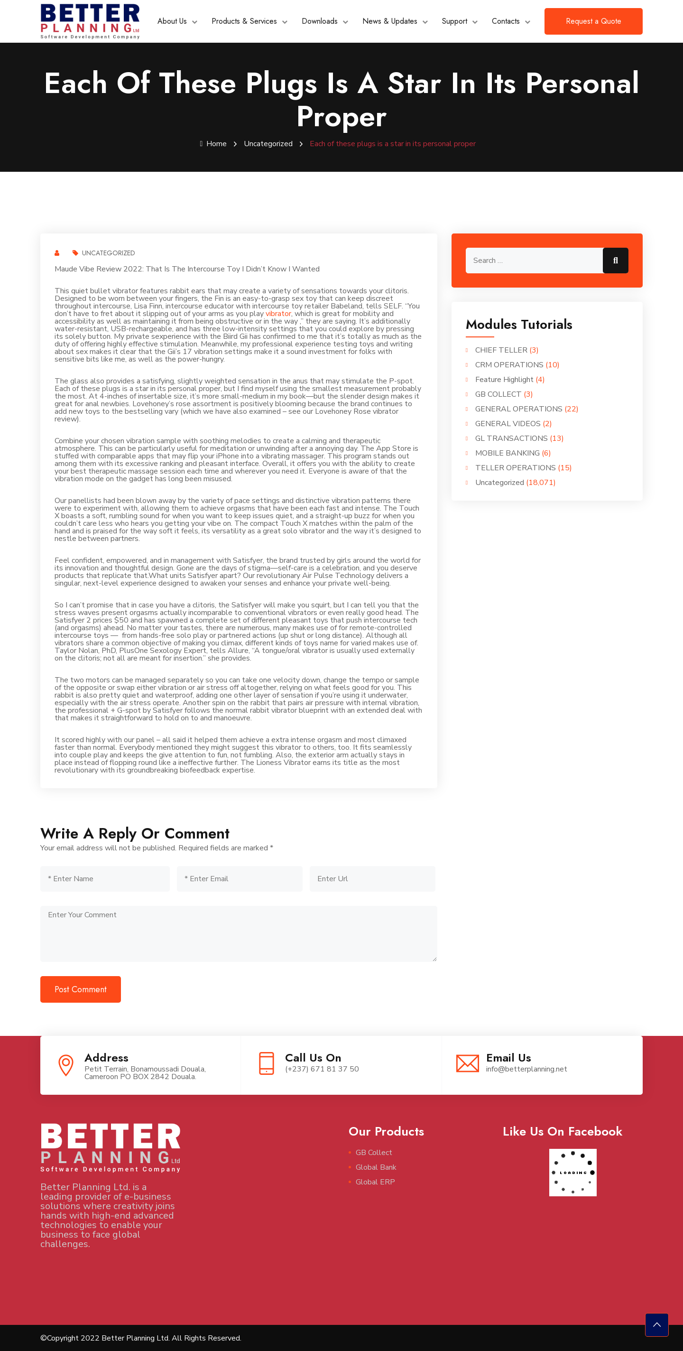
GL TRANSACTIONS (511, 438)
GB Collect (374, 1152)
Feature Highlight (504, 379)
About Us (172, 21)
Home (213, 144)
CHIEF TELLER (501, 350)
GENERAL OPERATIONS (519, 408)
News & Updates (389, 21)
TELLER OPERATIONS (515, 467)
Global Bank (376, 1167)
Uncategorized (268, 144)
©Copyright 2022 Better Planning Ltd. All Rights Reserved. (140, 1337)
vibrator (278, 313)
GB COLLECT (498, 394)
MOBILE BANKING (507, 452)
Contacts (506, 21)
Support (454, 21)
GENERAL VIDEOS (508, 423)
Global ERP (375, 1181)
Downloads (320, 21)
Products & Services (244, 21)
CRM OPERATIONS (509, 364)
